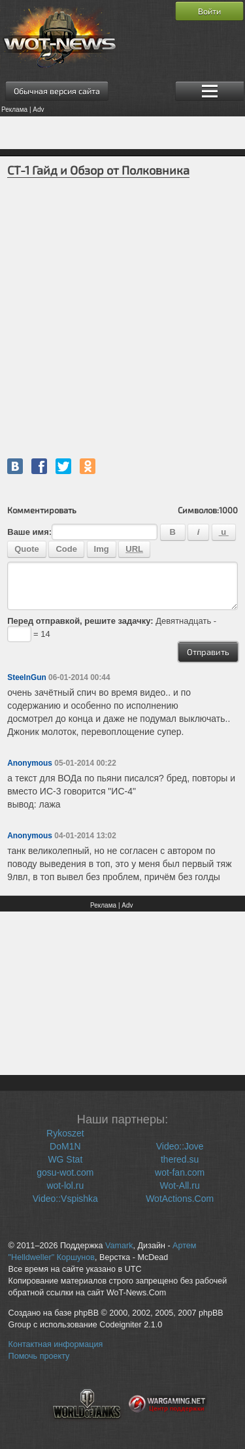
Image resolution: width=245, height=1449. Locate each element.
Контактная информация (55, 1344)
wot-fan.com (179, 1172)
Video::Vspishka (65, 1198)
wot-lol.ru (65, 1185)
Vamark (119, 1245)
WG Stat (65, 1159)
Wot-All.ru (180, 1185)
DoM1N (65, 1146)
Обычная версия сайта (57, 91)
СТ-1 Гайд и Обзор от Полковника (98, 170)
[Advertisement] (122, 132)
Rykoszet (65, 1133)
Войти (209, 11)
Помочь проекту (39, 1356)
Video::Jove (180, 1146)
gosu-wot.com (65, 1172)
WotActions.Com (180, 1198)
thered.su (180, 1159)
